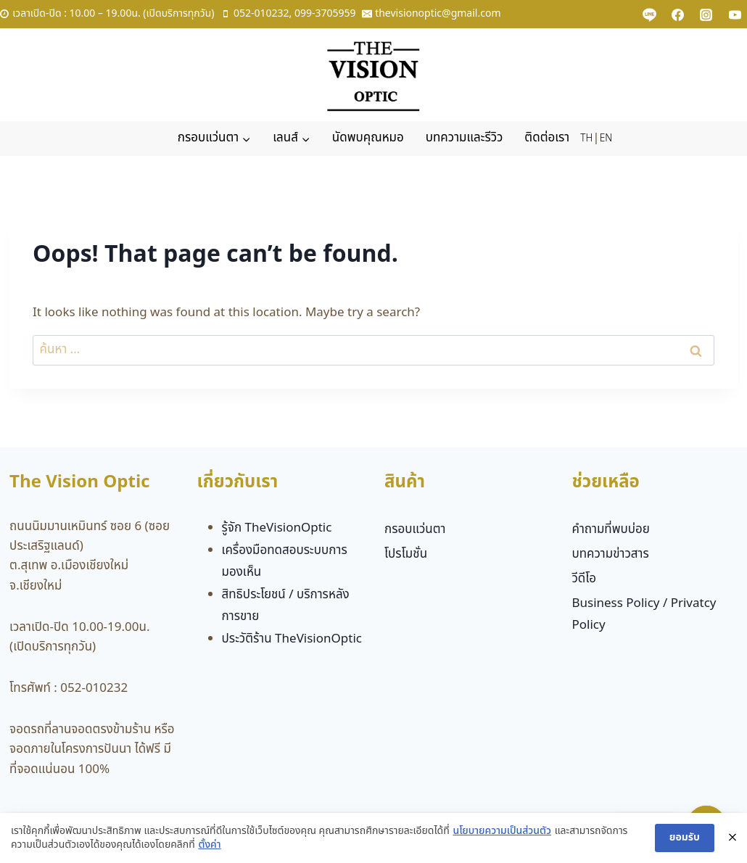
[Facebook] (678, 14)
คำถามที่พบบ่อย (610, 529)
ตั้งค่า (209, 845)
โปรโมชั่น (405, 554)
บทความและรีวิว (464, 137)
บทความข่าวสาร (609, 554)
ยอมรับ (684, 837)
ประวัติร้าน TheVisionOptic (292, 638)
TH (586, 138)
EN (606, 138)
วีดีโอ (583, 578)
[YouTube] (734, 14)
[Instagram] (706, 14)
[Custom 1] (649, 14)
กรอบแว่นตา (415, 529)
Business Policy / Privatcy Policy (643, 614)
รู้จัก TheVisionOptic (277, 528)
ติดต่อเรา (546, 137)
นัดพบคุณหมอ (368, 137)
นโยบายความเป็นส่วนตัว (502, 831)
